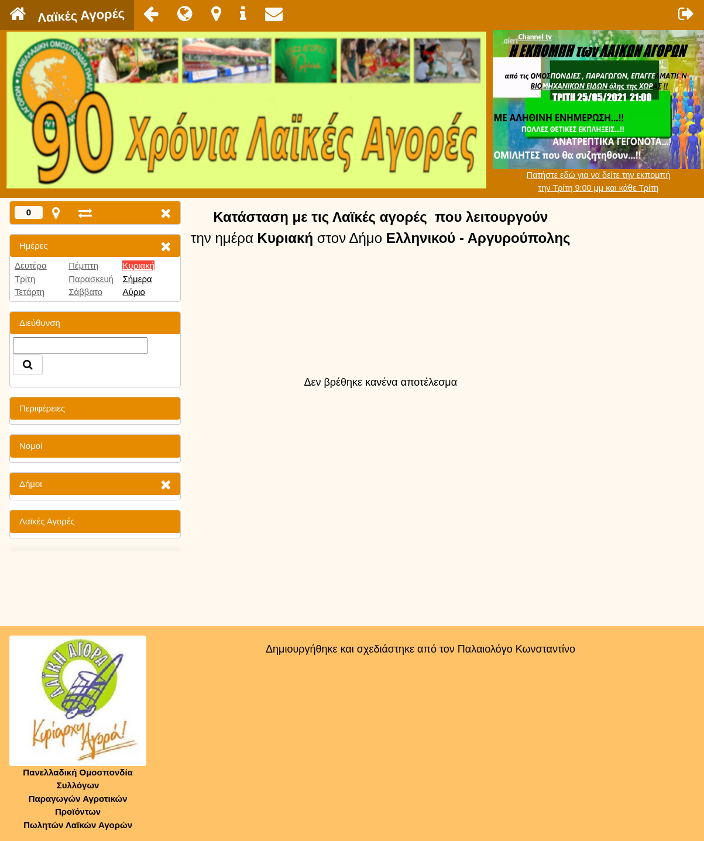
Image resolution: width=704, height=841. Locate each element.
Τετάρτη (29, 292)
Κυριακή (138, 265)
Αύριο (133, 292)
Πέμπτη (83, 265)
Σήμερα (137, 279)
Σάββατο (85, 292)
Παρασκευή (91, 279)
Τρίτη (25, 279)
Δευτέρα (31, 265)
